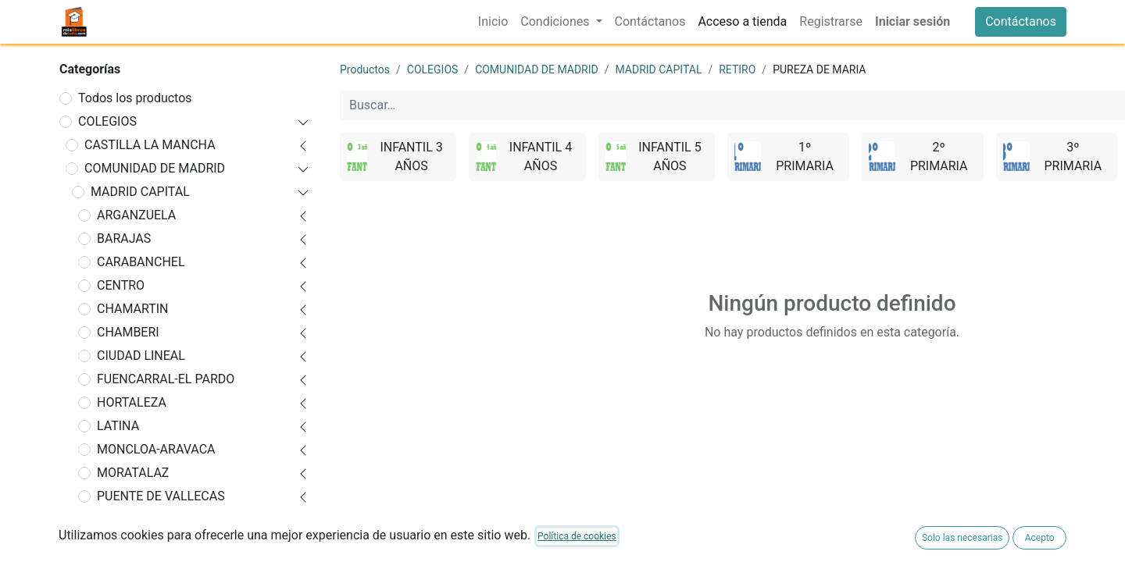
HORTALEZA (131, 402)
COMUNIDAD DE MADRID (154, 168)
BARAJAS (124, 238)
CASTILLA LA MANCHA (150, 144)
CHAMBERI (128, 332)
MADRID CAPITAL (140, 191)
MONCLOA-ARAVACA (156, 449)
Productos (365, 69)
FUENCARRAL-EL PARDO (165, 379)
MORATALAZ (133, 472)
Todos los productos (135, 98)
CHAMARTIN (133, 308)
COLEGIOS (107, 121)
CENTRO (121, 285)
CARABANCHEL (141, 261)
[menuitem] (493, 21)
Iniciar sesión (912, 21)
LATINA (118, 425)
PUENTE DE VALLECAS (161, 496)
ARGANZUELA (136, 215)
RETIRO (118, 519)
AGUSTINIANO (143, 542)
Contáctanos (1020, 21)
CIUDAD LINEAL (141, 355)
